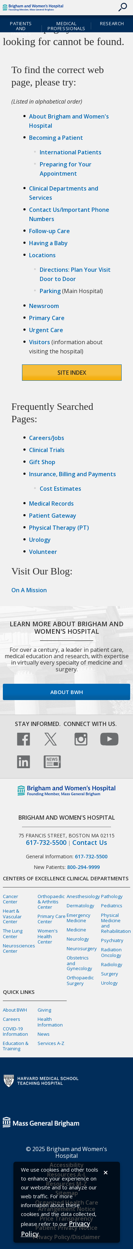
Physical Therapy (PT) (59, 528)
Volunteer (43, 552)
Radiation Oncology (111, 952)
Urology (40, 540)
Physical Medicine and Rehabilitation (116, 923)
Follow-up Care (49, 231)
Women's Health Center (48, 936)
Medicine (76, 929)
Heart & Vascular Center (12, 916)
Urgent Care (46, 330)
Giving (44, 1010)
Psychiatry (112, 940)
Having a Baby (48, 243)
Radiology (111, 964)
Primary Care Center (52, 919)
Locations (42, 255)
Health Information (50, 1022)
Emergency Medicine (78, 918)
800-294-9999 (83, 867)
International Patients (70, 152)
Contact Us (89, 842)
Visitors (39, 342)
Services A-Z (51, 1043)
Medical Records (51, 503)
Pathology (112, 896)
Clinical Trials (47, 450)
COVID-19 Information (15, 1031)
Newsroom (44, 306)
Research (112, 23)
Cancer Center (10, 899)
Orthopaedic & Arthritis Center (51, 901)
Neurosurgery (82, 948)
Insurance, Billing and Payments (72, 474)
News (44, 1034)
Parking (50, 291)
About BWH (66, 691)
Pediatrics (111, 905)
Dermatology (80, 905)
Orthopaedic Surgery (80, 980)
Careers (11, 1019)
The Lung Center (12, 933)
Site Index (71, 372)
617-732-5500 (46, 842)
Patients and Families (21, 28)
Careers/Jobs (46, 438)
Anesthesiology (83, 896)
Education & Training (15, 1046)
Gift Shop (42, 462)
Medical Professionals (66, 26)
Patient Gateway (52, 515)
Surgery (109, 973)
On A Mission (29, 590)
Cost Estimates (60, 489)
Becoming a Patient (56, 138)
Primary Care (47, 318)
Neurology (78, 939)
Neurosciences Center (19, 948)
